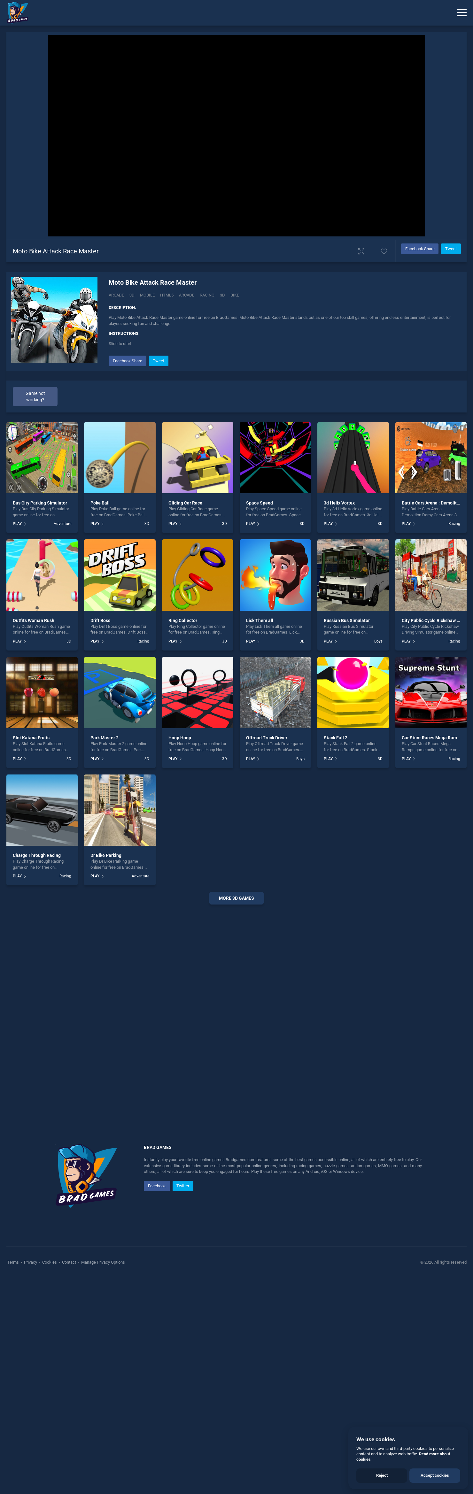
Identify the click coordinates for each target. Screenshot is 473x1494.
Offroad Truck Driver (266, 737)
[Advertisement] (236, 1007)
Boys (378, 641)
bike (234, 295)
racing (207, 295)
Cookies (49, 1262)
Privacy (30, 1262)
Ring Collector (182, 620)
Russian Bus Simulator (347, 620)
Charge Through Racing (37, 855)
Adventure (62, 523)
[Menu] (462, 13)
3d (222, 295)
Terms (13, 1262)
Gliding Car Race (185, 502)
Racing (454, 523)
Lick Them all (259, 620)
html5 (167, 295)
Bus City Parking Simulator (40, 502)
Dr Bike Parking (105, 855)
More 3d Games (236, 898)
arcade (186, 295)
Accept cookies (435, 1475)
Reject (382, 1475)
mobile (147, 295)
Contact (69, 1262)
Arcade (116, 295)
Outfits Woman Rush (33, 620)
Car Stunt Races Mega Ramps (432, 737)
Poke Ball (100, 502)
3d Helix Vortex (339, 502)
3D (132, 295)
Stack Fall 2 (335, 737)
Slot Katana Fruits (31, 737)
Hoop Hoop (179, 737)
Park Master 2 (104, 737)
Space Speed (259, 502)
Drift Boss (100, 620)
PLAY (17, 523)
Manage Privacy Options (102, 1262)
